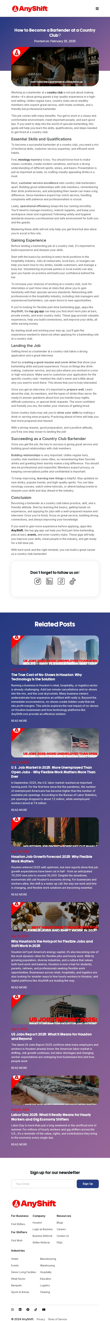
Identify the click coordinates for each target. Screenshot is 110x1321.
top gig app (36, 311)
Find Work (16, 1238)
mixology (24, 159)
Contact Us (63, 1234)
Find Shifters (18, 1222)
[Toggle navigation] (97, 8)
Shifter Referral (41, 1241)
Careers (61, 1227)
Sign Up (88, 1182)
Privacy (41, 1317)
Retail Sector (18, 1277)
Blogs (60, 1221)
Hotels (14, 1257)
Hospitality (46, 1270)
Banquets (16, 1283)
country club (55, 92)
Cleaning (45, 1290)
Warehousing (47, 1263)
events (32, 534)
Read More (19, 720)
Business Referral (42, 1234)
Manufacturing (48, 1257)
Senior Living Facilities (23, 1270)
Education (45, 1277)
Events (15, 1263)
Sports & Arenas (20, 1290)
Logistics (45, 1283)
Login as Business (43, 1227)
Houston (37, 1221)
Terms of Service (57, 1317)
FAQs (59, 1241)
